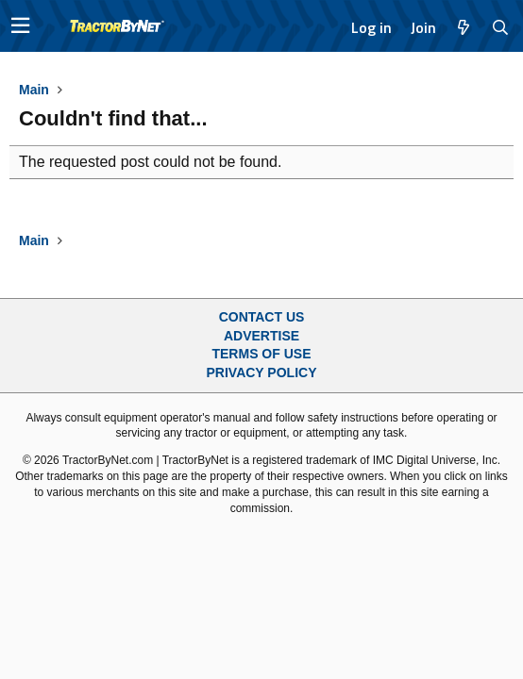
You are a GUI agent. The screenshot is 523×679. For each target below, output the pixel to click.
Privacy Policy (262, 372)
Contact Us (262, 316)
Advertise (261, 335)
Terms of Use (261, 353)
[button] (20, 26)
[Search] (500, 27)
